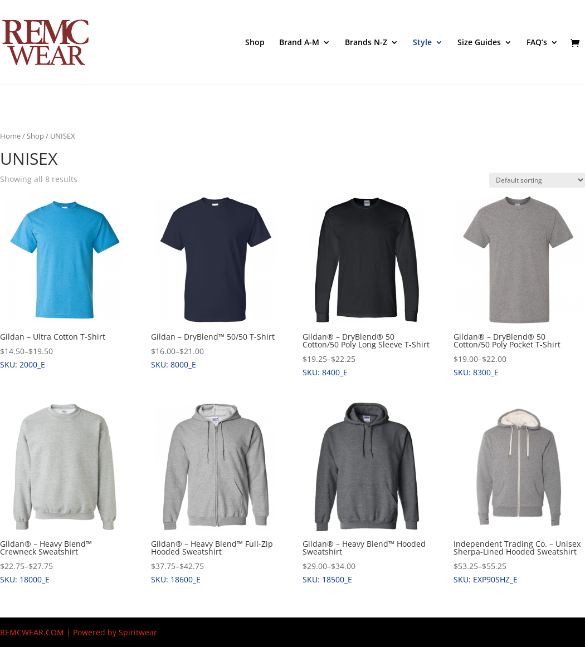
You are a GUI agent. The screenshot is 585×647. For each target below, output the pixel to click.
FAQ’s (536, 42)
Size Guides (479, 42)
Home (10, 136)
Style (422, 42)
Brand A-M (299, 42)
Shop (255, 42)
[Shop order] (537, 180)
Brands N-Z (366, 42)
